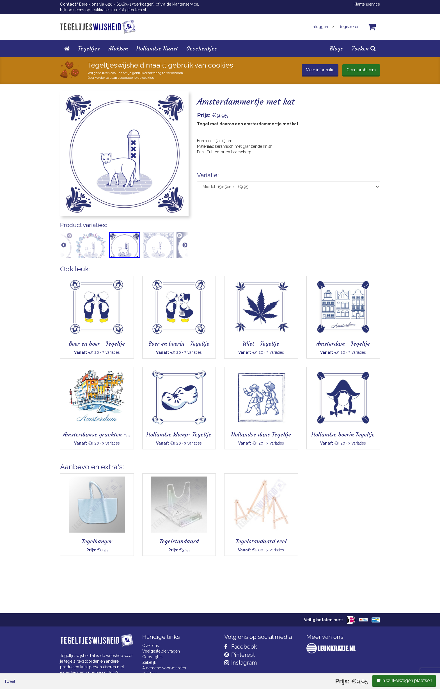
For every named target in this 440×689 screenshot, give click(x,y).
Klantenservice (367, 4)
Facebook (240, 646)
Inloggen (320, 26)
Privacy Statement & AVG (164, 679)
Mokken (118, 48)
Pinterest (239, 654)
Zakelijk (149, 662)
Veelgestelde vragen (161, 651)
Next (185, 248)
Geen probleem (361, 70)
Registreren (349, 26)
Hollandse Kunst (157, 48)
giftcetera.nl (135, 10)
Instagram (240, 662)
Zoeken (364, 48)
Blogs (336, 48)
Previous (63, 248)
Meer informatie (320, 70)
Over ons (150, 645)
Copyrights (152, 657)
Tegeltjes (89, 48)
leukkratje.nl (102, 10)
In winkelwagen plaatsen (338, 279)
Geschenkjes (201, 48)
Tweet (69, 279)
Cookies (149, 673)
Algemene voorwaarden (164, 668)
